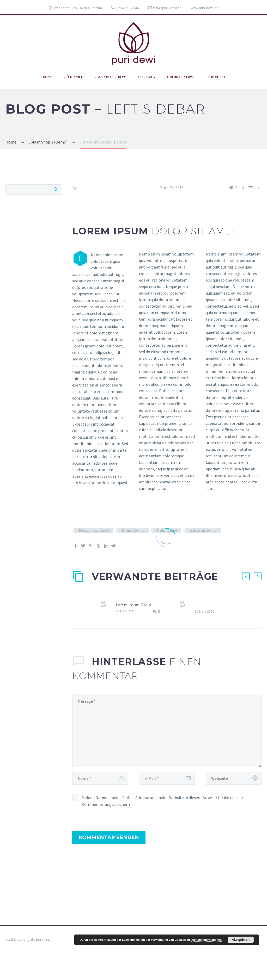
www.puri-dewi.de (205, 7)
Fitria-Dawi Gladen (94, 187)
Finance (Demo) (133, 530)
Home (47, 76)
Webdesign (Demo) (203, 530)
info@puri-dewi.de (167, 7)
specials (147, 76)
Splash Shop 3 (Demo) (135, 187)
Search (55, 189)
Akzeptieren (241, 940)
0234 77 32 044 (127, 7)
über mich (75, 76)
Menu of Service (183, 76)
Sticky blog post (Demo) (137, 598)
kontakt (218, 76)
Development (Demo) (94, 530)
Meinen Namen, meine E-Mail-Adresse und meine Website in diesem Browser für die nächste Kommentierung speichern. (163, 801)
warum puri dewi (112, 76)
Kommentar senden (109, 837)
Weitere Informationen (206, 939)
